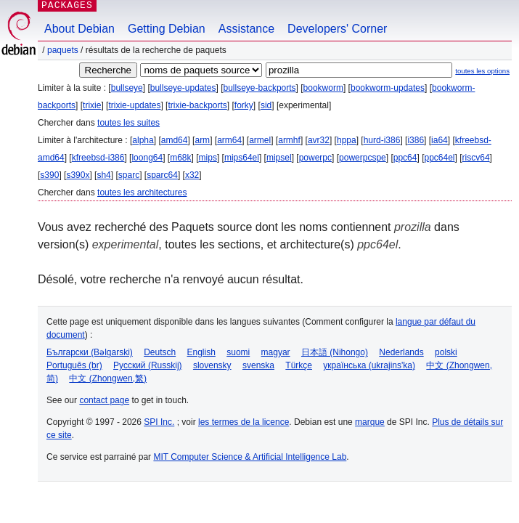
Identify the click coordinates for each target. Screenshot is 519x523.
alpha (142, 140)
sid (266, 105)
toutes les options (482, 71)
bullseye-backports (260, 88)
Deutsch (160, 352)
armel (260, 140)
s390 (49, 175)
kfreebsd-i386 (98, 158)
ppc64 (405, 158)
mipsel (279, 158)
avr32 (319, 140)
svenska (258, 365)
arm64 (229, 140)
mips (208, 158)
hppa (346, 140)
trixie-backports (197, 105)
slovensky (212, 365)
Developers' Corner (337, 29)
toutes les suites (128, 123)
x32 (192, 175)
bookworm (323, 88)
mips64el (241, 158)
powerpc (315, 158)
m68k (180, 158)
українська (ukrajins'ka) (369, 365)
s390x (77, 175)
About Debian (79, 29)
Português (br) (74, 365)
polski (446, 352)
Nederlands (401, 352)
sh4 (103, 175)
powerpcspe (362, 158)
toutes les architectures (142, 192)
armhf (289, 140)
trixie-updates (134, 105)
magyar (275, 352)
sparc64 (162, 175)
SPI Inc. (159, 422)
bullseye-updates (183, 88)
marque (370, 422)
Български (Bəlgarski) (89, 352)
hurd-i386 (382, 140)
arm (202, 140)
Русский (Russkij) (147, 365)
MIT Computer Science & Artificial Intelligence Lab (249, 457)
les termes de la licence (243, 422)
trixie (92, 105)
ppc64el (439, 158)
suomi (238, 352)
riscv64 (476, 158)
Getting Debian (166, 29)
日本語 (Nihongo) (334, 352)
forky (243, 105)
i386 (415, 140)
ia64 (439, 140)
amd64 (174, 140)
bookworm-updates (388, 88)
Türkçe (298, 365)
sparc (128, 175)
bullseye (127, 88)
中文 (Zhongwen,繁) (108, 378)
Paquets (62, 50)
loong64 (147, 158)
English (201, 352)
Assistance (246, 29)
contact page (104, 400)
